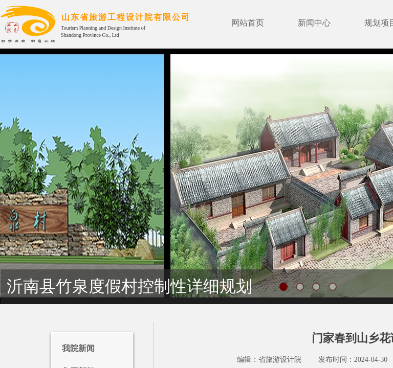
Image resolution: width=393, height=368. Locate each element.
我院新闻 (78, 348)
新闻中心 (314, 22)
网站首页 (247, 22)
